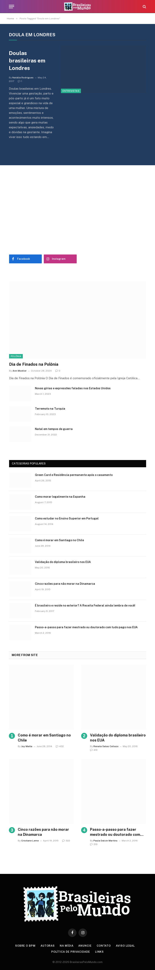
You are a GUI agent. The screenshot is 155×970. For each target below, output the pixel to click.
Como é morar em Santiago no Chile (59, 540)
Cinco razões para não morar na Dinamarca (65, 583)
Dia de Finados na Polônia (33, 364)
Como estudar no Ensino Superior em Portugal (67, 518)
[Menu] (11, 6)
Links (99, 951)
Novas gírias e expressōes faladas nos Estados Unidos (73, 388)
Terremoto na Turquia (50, 408)
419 (93, 750)
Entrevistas (71, 91)
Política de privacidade (70, 951)
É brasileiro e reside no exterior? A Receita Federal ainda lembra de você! (85, 605)
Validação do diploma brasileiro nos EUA (63, 562)
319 (93, 844)
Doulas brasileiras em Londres (27, 60)
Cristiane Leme (30, 840)
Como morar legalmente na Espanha (60, 496)
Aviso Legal (125, 945)
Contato (104, 945)
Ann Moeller (20, 370)
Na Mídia (66, 945)
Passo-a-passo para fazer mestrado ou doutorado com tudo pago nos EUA (86, 627)
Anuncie (84, 945)
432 (60, 746)
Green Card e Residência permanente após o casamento (74, 475)
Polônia (16, 356)
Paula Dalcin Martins (105, 840)
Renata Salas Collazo (105, 746)
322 (66, 840)
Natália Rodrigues (23, 77)
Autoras (48, 945)
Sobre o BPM (25, 945)
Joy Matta (26, 746)
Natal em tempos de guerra (54, 429)
